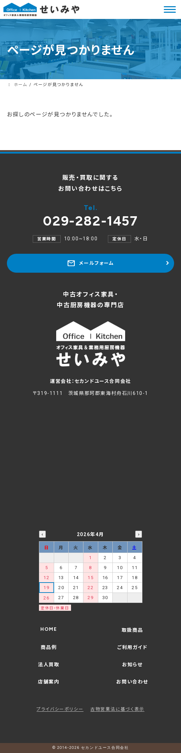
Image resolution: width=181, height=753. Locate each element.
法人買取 (48, 664)
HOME (48, 629)
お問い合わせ (132, 681)
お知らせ (132, 664)
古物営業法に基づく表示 (117, 709)
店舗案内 (48, 681)
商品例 (49, 647)
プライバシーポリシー (60, 709)
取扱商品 (132, 630)
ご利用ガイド (132, 647)
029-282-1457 (90, 216)
